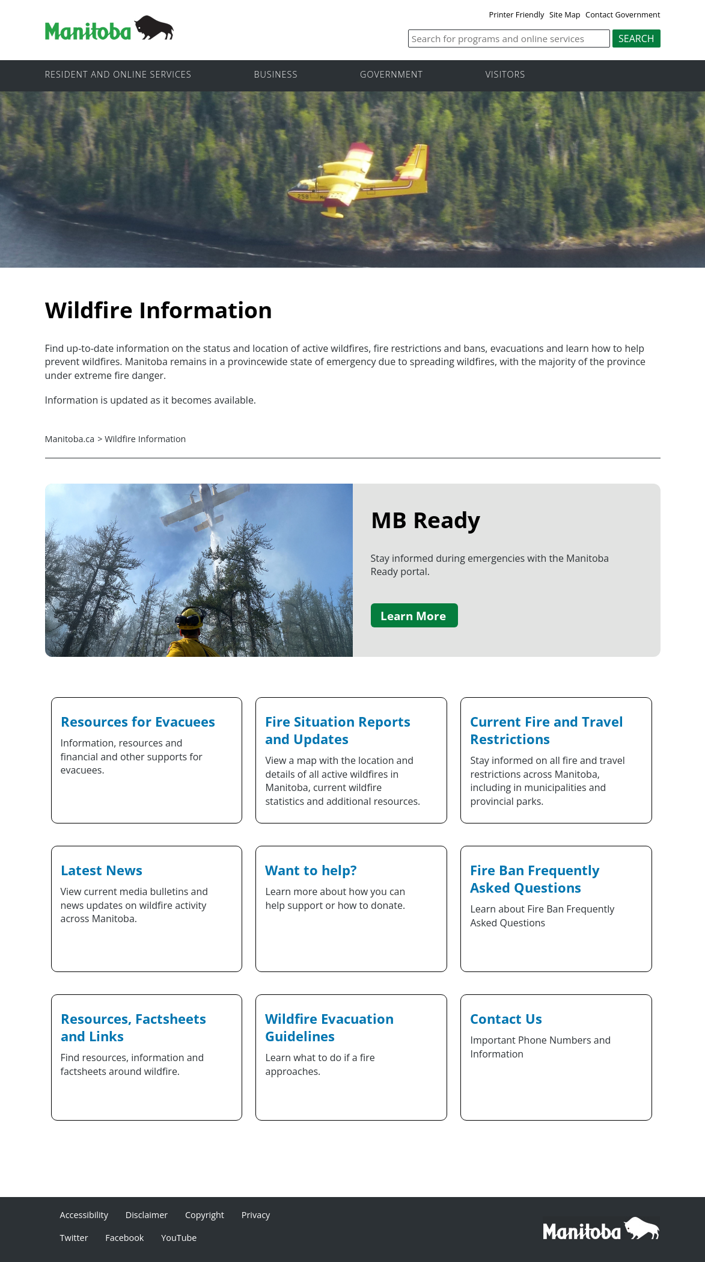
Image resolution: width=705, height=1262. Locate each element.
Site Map (565, 14)
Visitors (505, 75)
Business (276, 75)
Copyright (204, 1214)
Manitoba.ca (70, 439)
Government (391, 75)
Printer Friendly (517, 14)
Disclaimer (147, 1214)
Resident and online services (118, 75)
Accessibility (84, 1214)
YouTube (179, 1237)
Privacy (256, 1214)
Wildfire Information (145, 439)
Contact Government (622, 14)
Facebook (124, 1237)
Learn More (413, 616)
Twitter (74, 1237)
